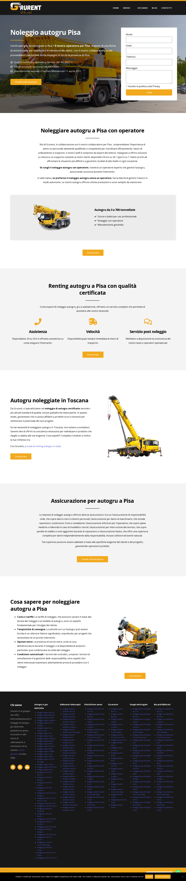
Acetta (149, 877)
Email (129, 45)
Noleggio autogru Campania (46, 720)
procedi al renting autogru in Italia (43, 446)
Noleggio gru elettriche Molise (46, 819)
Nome (129, 34)
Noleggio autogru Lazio (44, 733)
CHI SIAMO (142, 8)
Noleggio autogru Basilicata (45, 715)
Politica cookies (162, 877)
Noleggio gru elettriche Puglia (46, 827)
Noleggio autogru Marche (45, 741)
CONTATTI (168, 8)
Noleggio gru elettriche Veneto (47, 858)
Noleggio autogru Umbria (45, 764)
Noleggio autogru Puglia (45, 749)
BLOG (154, 8)
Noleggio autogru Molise (45, 744)
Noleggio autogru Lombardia (46, 738)
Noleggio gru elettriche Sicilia (46, 834)
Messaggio (132, 68)
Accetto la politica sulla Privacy (144, 86)
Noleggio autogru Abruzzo (45, 712)
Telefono (131, 56)
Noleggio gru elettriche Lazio (46, 803)
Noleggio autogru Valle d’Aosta (47, 767)
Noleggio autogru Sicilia (44, 754)
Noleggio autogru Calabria (45, 718)
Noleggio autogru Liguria (45, 736)
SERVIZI (128, 8)
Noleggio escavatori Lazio (119, 740)
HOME (116, 8)
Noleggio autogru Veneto (45, 770)
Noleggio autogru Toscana (45, 757)
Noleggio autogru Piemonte (46, 746)
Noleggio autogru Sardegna (46, 751)
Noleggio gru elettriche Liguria (47, 806)
